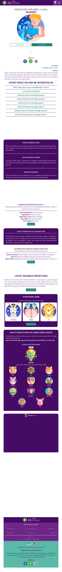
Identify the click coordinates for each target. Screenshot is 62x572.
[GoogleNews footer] (36, 563)
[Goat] (13, 392)
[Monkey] (31, 392)
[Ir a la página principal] (6, 419)
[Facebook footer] (25, 563)
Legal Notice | (24, 550)
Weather (31, 532)
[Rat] (13, 371)
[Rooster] (49, 392)
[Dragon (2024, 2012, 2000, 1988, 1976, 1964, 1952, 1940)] (31, 357)
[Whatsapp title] (31, 61)
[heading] (31, 224)
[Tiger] (49, 371)
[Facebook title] (25, 61)
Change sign (20, 45)
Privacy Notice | (32, 550)
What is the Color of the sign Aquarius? (31, 103)
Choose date (31, 290)
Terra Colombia (31, 529)
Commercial (26, 539)
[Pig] (40, 403)
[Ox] (31, 371)
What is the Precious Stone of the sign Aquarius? (31, 114)
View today (41, 45)
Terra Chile (10, 529)
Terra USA (10, 532)
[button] (55, 2)
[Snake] (31, 382)
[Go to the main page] (11, 2)
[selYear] (31, 347)
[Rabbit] (13, 382)
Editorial (36, 539)
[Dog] (22, 403)
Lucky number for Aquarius (31, 91)
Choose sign (31, 324)
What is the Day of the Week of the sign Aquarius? (31, 110)
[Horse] (49, 382)
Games (52, 532)
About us (39, 550)
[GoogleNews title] (36, 61)
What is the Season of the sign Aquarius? (31, 95)
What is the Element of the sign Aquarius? (31, 99)
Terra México (51, 529)
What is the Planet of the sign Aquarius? (31, 107)
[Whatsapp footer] (31, 563)
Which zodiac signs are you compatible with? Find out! (31, 87)
